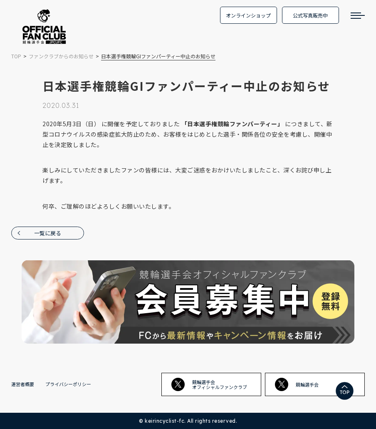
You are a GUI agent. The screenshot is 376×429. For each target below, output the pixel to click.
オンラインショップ (248, 15)
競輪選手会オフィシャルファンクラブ (209, 384)
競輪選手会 (297, 384)
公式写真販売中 (310, 15)
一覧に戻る (47, 233)
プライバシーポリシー (68, 384)
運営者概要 (22, 384)
